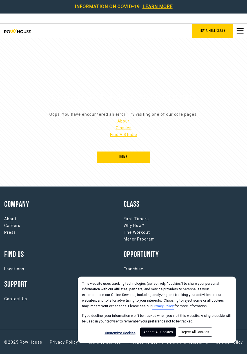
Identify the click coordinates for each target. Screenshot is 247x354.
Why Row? (134, 225)
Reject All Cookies (195, 332)
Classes (124, 128)
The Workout (137, 232)
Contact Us (15, 299)
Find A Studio (123, 134)
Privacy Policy (163, 306)
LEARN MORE (158, 6)
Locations (14, 269)
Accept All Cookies (158, 332)
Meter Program (139, 239)
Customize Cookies (120, 333)
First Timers (136, 219)
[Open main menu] (240, 31)
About (123, 121)
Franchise (133, 269)
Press (10, 232)
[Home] (123, 157)
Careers (12, 225)
